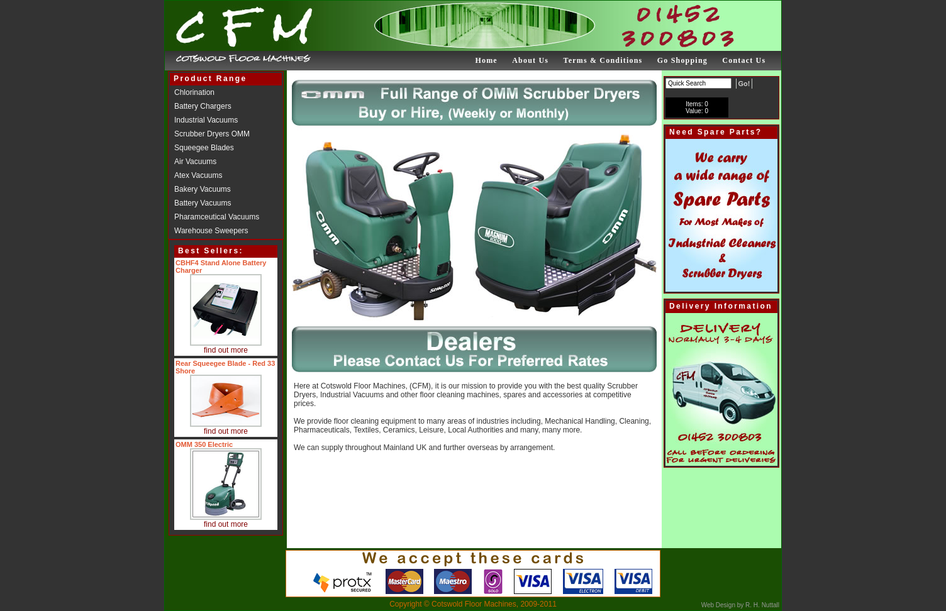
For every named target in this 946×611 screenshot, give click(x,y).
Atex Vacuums (198, 175)
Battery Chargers (202, 106)
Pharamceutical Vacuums (216, 216)
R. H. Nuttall (761, 605)
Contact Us (743, 60)
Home (486, 60)
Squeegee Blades (204, 147)
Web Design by (722, 605)
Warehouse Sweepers (211, 230)
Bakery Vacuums (202, 189)
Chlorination (194, 92)
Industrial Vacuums (206, 120)
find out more (226, 350)
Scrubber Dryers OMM (212, 133)
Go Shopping (682, 60)
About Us (530, 60)
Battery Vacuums (202, 203)
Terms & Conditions (603, 60)
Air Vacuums (195, 161)
